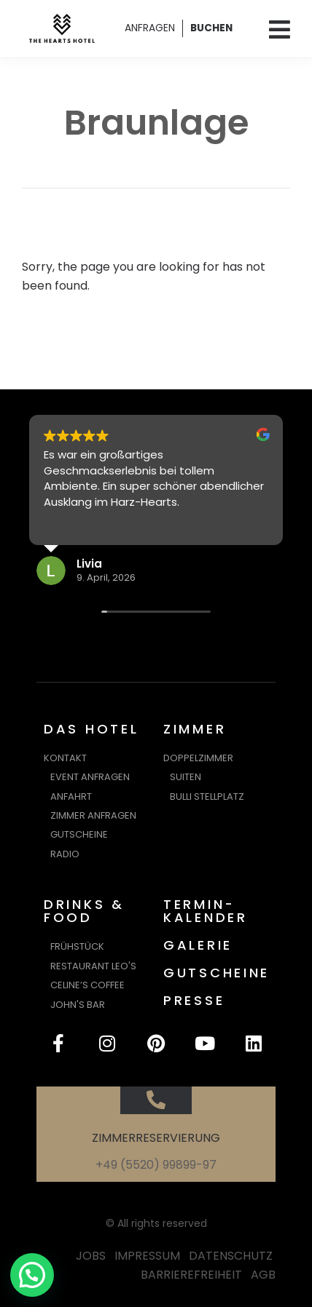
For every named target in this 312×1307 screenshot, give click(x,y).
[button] (32, 1275)
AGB (263, 1274)
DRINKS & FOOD (84, 910)
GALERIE (198, 945)
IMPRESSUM (147, 1255)
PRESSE (194, 1000)
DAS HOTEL (91, 729)
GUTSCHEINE (216, 973)
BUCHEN (211, 28)
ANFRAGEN (150, 28)
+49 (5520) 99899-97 (156, 1164)
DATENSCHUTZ (231, 1255)
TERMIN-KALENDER (205, 910)
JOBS (91, 1255)
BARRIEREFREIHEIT (191, 1274)
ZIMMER (194, 729)
